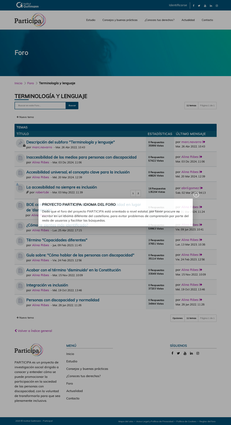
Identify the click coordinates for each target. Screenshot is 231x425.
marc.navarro (42, 147)
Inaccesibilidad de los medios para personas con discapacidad (81, 157)
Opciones (177, 318)
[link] (193, 5)
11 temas (191, 105)
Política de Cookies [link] (186, 421)
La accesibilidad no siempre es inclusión (61, 187)
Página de (207, 105)
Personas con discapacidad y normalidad (62, 299)
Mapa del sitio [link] (125, 421)
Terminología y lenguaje (51, 96)
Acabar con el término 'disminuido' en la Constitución (73, 269)
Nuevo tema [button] (25, 117)
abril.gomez (190, 188)
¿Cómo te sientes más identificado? (57, 225)
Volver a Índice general (33, 331)
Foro (69, 383)
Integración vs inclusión (47, 285)
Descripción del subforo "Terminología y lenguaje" (70, 142)
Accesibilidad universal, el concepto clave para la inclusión (78, 172)
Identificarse (178, 5)
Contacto (207, 20)
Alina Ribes (40, 162)
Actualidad (188, 20)
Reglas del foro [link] (207, 421)
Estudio (90, 20)
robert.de (42, 192)
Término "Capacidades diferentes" (56, 240)
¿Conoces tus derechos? (159, 20)
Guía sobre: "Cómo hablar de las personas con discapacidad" (80, 255)
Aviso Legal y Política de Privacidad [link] (154, 421)
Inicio (18, 83)
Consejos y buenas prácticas (120, 20)
